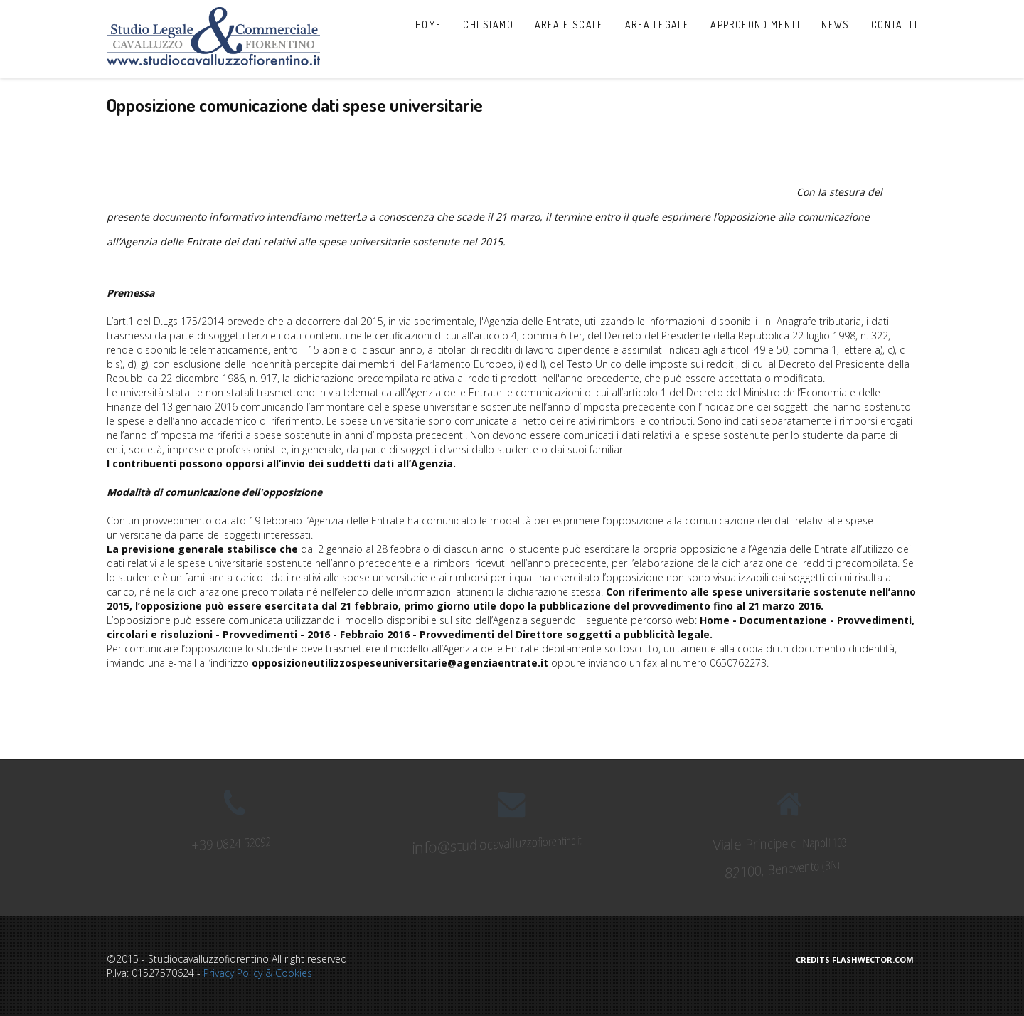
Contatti (894, 24)
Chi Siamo (488, 24)
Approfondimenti (755, 24)
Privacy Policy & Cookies (257, 973)
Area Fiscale (569, 24)
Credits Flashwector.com (855, 959)
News (835, 24)
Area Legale (657, 24)
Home (428, 24)
